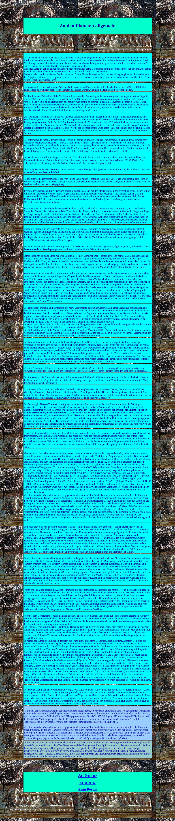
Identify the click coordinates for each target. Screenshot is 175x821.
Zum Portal (87, 789)
